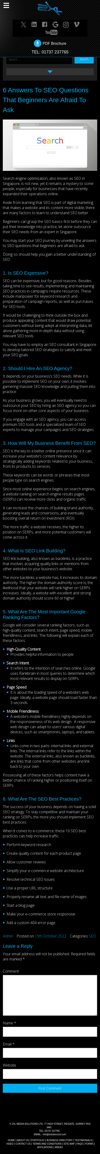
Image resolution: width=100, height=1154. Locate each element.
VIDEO (10, 1144)
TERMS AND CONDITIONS (47, 1144)
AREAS (59, 1147)
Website (9, 1065)
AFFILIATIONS (45, 1147)
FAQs (80, 1144)
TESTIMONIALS (83, 1140)
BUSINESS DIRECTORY (59, 1140)
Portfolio (38, 1140)
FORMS (89, 1144)
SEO (92, 936)
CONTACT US (23, 1144)
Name (9, 1023)
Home (11, 1140)
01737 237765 (55, 52)
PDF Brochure (54, 43)
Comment (11, 971)
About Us (23, 1140)
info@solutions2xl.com (54, 1134)
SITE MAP (69, 1144)
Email (8, 1044)
